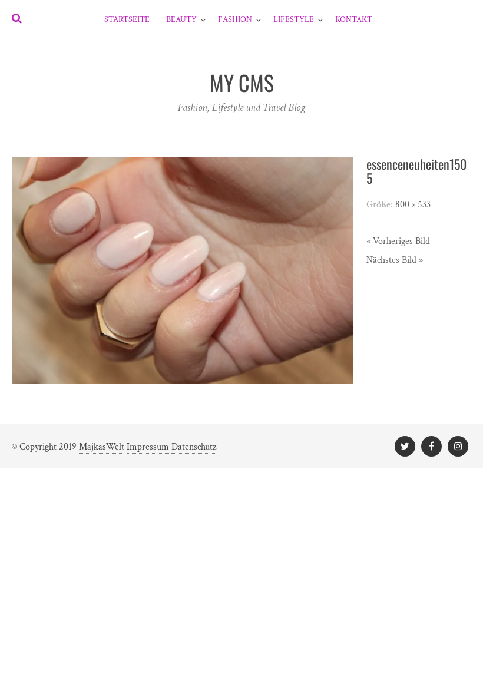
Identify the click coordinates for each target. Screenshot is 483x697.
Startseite (127, 19)
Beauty (181, 19)
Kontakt (353, 19)
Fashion (235, 19)
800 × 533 (413, 205)
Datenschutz (193, 447)
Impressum (148, 447)
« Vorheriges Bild (398, 241)
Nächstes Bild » (394, 260)
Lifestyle (293, 19)
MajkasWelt (101, 447)
